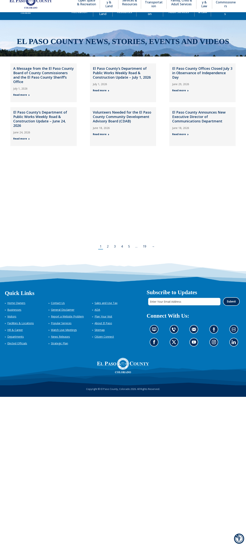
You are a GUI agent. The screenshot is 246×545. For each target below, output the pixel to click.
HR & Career (15, 337)
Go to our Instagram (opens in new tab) (215, 350)
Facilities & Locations (20, 330)
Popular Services (61, 330)
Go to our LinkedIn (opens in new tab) (235, 350)
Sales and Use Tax (106, 310)
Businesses (14, 316)
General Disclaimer (62, 316)
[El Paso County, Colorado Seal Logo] (123, 372)
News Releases (60, 343)
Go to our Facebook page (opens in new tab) (155, 350)
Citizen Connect (104, 343)
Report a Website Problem (67, 323)
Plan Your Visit (103, 323)
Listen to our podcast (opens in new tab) (215, 337)
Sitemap (100, 337)
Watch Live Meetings (64, 337)
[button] (217, 3)
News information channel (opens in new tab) (155, 337)
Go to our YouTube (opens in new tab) (195, 350)
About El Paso (103, 330)
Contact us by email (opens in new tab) (195, 337)
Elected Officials (17, 350)
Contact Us (58, 310)
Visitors (11, 323)
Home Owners (16, 310)
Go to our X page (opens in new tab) (175, 350)
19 (144, 253)
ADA (97, 316)
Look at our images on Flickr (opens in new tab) (235, 337)
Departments (15, 343)
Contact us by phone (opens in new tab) (175, 337)
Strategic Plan (59, 350)
